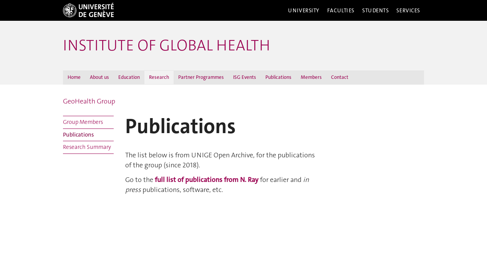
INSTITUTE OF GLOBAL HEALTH (166, 45)
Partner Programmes (201, 77)
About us (99, 77)
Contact (339, 77)
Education (129, 77)
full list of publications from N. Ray (206, 179)
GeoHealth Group (89, 101)
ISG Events (244, 77)
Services (408, 10)
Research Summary (87, 147)
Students (375, 10)
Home (74, 77)
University (304, 10)
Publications (278, 77)
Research (159, 77)
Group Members (83, 122)
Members (311, 77)
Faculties (340, 10)
